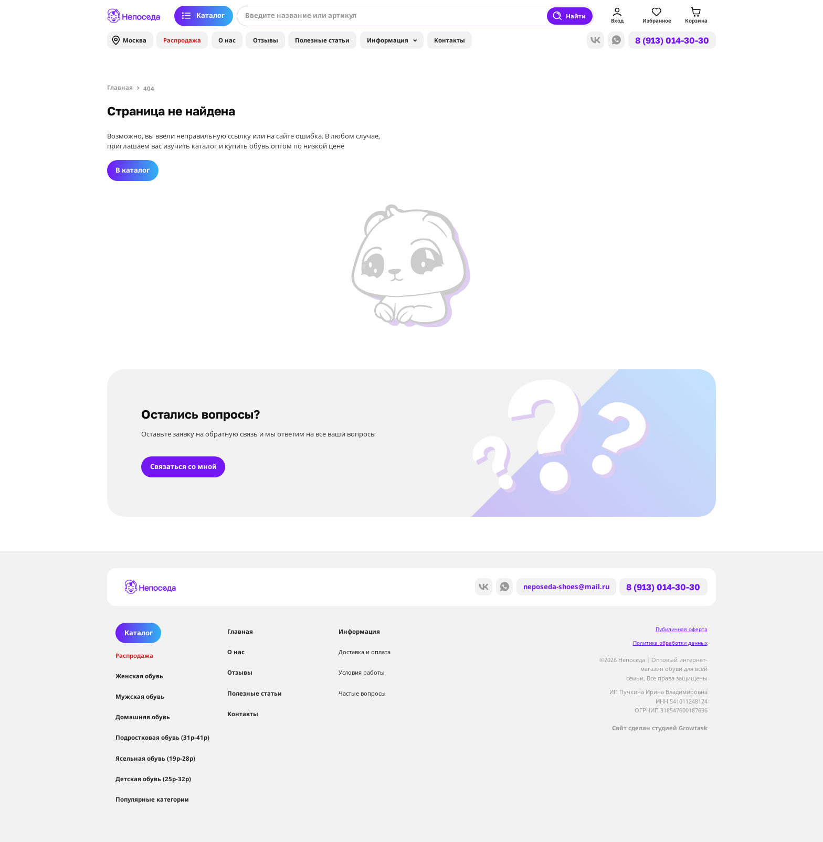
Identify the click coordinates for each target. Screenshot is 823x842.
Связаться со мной (183, 466)
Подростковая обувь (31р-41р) (162, 737)
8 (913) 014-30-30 (672, 40)
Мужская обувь (139, 696)
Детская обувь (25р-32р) (153, 779)
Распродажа (182, 40)
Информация (392, 42)
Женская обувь (139, 676)
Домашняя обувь (142, 717)
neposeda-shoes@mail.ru (566, 586)
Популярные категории (152, 799)
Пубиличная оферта (682, 629)
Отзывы (265, 40)
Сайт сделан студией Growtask (660, 728)
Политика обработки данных (670, 643)
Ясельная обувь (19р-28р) (155, 758)
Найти (569, 15)
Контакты (449, 40)
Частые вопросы (362, 693)
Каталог (203, 15)
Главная (240, 631)
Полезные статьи (322, 40)
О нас (227, 40)
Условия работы (362, 672)
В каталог (132, 170)
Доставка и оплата (365, 652)
